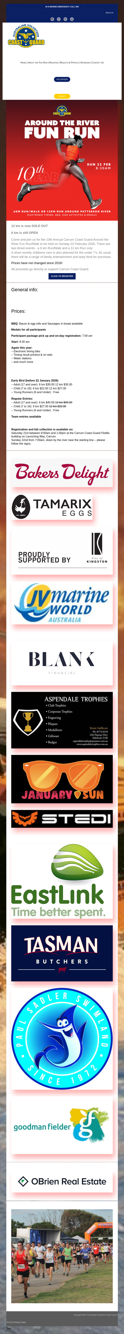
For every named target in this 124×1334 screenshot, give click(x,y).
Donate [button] (62, 96)
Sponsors (85, 62)
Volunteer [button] (62, 79)
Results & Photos (69, 62)
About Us (109, 13)
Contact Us (98, 62)
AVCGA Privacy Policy (16, 1322)
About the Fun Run (37, 62)
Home (23, 62)
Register (53, 62)
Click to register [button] (62, 276)
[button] (52, 19)
